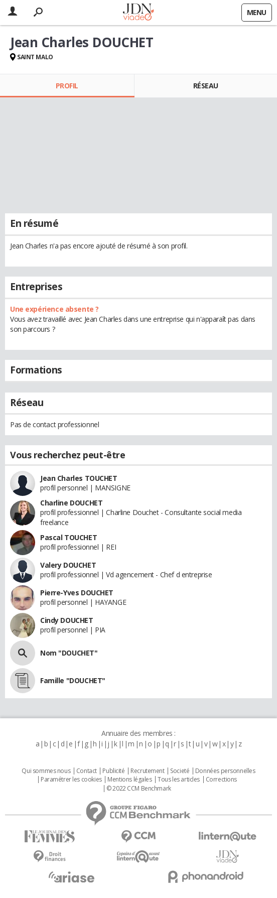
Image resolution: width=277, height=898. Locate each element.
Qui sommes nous (46, 771)
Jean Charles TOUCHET (78, 478)
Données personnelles (225, 771)
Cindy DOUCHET (66, 620)
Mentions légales (129, 779)
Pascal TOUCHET (68, 537)
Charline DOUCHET (71, 502)
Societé (179, 771)
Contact (86, 771)
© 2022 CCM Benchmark (138, 788)
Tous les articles (179, 779)
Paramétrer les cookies (71, 779)
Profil (67, 85)
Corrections (221, 779)
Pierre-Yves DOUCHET (76, 592)
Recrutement (147, 771)
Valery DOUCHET (68, 565)
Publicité (113, 771)
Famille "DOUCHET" (72, 680)
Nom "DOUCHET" (69, 653)
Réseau (205, 85)
